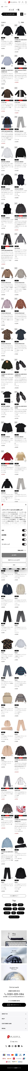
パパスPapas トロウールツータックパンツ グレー (7, 628)
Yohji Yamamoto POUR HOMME (20, 71)
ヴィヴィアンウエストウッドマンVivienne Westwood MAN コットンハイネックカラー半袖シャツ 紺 (21, 348)
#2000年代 (21, 909)
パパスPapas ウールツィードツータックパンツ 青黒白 (7, 682)
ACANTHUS (4, 790)
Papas (16, 493)
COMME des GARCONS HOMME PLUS (21, 40)
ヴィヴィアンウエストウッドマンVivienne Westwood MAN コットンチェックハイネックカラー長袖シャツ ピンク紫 (7, 318)
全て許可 (14, 555)
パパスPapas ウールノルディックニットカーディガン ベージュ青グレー (20, 710)
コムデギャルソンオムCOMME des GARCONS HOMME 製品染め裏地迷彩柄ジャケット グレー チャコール (20, 766)
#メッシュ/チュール (14, 917)
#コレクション (7, 909)
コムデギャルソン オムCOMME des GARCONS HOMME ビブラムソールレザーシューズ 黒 (21, 412)
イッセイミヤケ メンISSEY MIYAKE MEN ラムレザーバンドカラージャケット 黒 (7, 822)
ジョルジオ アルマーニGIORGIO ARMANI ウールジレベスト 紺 (21, 192)
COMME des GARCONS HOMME (21, 218)
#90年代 (20, 904)
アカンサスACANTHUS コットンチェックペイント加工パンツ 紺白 (7, 793)
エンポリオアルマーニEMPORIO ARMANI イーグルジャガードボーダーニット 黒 (21, 165)
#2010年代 (7, 913)
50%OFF (24, 68)
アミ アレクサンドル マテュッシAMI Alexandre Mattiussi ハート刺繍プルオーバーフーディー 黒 (7, 497)
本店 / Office (14, 1041)
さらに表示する (14, 895)
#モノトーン (20, 913)
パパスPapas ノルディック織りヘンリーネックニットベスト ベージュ (7, 710)
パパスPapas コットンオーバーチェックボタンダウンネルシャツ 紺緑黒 (20, 683)
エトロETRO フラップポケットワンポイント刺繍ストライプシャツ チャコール (7, 43)
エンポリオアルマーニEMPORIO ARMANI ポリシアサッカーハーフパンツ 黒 (7, 440)
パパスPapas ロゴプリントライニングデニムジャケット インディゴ (7, 601)
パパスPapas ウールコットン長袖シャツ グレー (20, 655)
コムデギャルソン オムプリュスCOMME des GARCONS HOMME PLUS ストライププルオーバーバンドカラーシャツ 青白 (7, 77)
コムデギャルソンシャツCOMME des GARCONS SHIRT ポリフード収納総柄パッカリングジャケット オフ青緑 (7, 858)
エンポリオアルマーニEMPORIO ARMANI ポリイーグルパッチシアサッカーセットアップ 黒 (7, 410)
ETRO (2, 39)
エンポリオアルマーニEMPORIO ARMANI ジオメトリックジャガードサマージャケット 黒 (7, 193)
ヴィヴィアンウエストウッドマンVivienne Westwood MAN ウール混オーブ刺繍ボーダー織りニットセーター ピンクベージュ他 (7, 288)
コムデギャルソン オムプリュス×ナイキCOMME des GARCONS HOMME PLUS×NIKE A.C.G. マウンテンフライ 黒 (21, 381)
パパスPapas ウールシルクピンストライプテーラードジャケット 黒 (20, 885)
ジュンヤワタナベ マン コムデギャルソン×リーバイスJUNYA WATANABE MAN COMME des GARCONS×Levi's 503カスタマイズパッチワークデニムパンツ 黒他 (7, 256)
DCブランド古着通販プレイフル (15, 1067)
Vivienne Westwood (6, 282)
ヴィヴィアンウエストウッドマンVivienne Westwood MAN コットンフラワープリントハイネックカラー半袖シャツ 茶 (7, 349)
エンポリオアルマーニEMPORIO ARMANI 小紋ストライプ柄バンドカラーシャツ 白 (7, 165)
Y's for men (3, 102)
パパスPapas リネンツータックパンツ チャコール (20, 575)
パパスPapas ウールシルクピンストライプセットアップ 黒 (20, 855)
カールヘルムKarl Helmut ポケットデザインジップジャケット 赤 (7, 469)
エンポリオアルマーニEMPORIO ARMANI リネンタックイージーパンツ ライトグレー (21, 135)
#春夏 (15, 909)
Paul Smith (17, 248)
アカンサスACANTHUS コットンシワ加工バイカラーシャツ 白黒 (21, 793)
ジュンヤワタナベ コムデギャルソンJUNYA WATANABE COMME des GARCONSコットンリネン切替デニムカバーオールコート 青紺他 (7, 136)
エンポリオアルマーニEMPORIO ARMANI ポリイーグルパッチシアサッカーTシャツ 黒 (21, 441)
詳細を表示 (20, 550)
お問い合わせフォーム (14, 1005)
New (2, 25)
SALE (21, 68)
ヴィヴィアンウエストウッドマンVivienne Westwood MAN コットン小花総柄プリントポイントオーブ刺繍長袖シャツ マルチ (21, 288)
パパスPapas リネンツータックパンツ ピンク (20, 736)
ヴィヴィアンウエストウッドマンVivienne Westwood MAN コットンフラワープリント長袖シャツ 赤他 (21, 317)
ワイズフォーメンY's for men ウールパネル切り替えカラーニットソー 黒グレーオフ (21, 106)
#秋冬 (14, 904)
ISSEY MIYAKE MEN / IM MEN (6, 818)
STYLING (3, 248)
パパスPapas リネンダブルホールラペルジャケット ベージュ (20, 601)
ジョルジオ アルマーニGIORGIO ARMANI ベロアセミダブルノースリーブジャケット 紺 (7, 222)
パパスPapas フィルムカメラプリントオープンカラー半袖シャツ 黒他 (7, 656)
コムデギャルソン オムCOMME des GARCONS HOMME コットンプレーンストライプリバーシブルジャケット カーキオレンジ (7, 381)
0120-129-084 (14, 994)
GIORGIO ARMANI (19, 189)
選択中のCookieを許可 (14, 560)
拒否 (14, 565)
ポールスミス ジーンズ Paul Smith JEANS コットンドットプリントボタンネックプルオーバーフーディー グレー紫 (21, 253)
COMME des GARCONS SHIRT (7, 852)
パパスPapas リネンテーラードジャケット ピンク (7, 762)
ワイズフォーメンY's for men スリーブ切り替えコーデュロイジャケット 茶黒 (7, 105)
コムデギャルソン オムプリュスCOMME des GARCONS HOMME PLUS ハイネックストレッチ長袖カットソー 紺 (21, 45)
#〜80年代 (8, 904)
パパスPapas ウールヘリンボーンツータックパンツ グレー (20, 628)
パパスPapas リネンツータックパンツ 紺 (7, 575)
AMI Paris (3, 493)
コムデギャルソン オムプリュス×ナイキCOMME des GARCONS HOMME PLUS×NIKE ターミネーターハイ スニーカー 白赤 (21, 826)
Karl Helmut (4, 465)
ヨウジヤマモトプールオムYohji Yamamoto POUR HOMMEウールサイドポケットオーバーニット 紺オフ (21, 76)
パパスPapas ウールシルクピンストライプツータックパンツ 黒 (7, 885)
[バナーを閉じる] (25, 504)
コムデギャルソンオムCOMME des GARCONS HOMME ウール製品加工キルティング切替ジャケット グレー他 (20, 223)
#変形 (13, 913)
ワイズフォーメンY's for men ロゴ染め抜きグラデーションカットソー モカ (21, 469)
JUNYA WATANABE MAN (7, 131)
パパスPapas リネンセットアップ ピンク (7, 736)
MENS (3, 37)
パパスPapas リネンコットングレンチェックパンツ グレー (21, 496)
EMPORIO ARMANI (19, 131)
